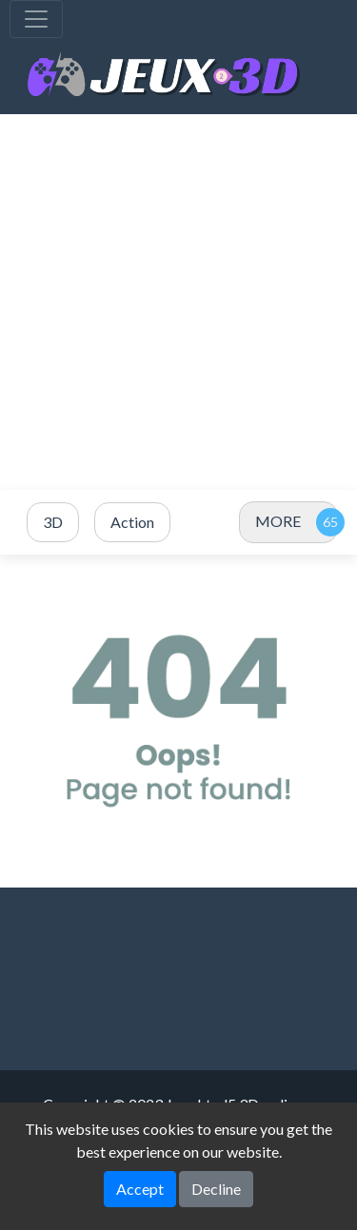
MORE (278, 521)
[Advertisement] (178, 302)
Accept (140, 1189)
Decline (216, 1189)
